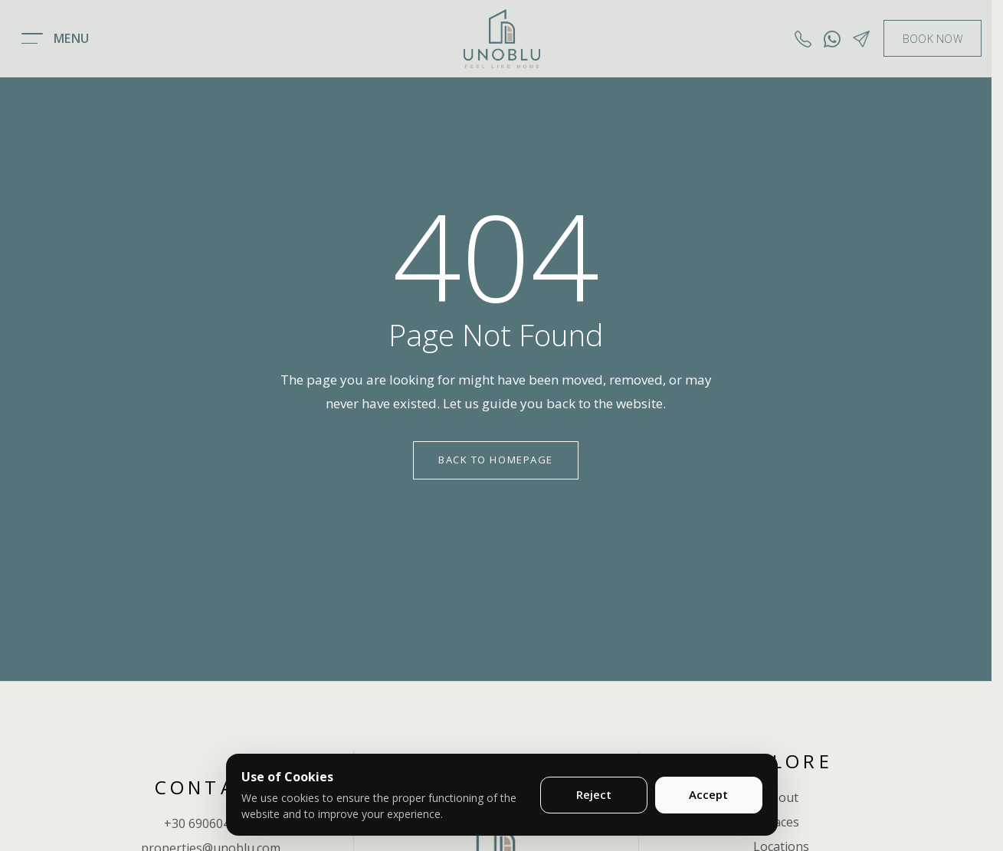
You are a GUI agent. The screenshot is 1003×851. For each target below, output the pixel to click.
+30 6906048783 (210, 823)
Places (781, 821)
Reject (593, 794)
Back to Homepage (495, 459)
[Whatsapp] (832, 38)
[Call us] (803, 38)
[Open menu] (56, 38)
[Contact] (861, 38)
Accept (708, 794)
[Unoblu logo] (502, 38)
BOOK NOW (932, 38)
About (780, 797)
